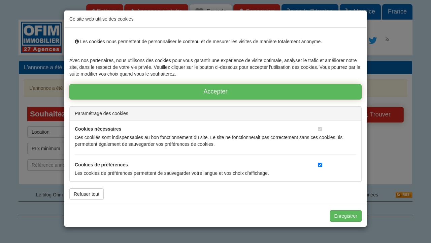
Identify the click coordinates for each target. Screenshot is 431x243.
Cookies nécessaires (98, 129)
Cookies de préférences (101, 164)
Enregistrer (345, 216)
